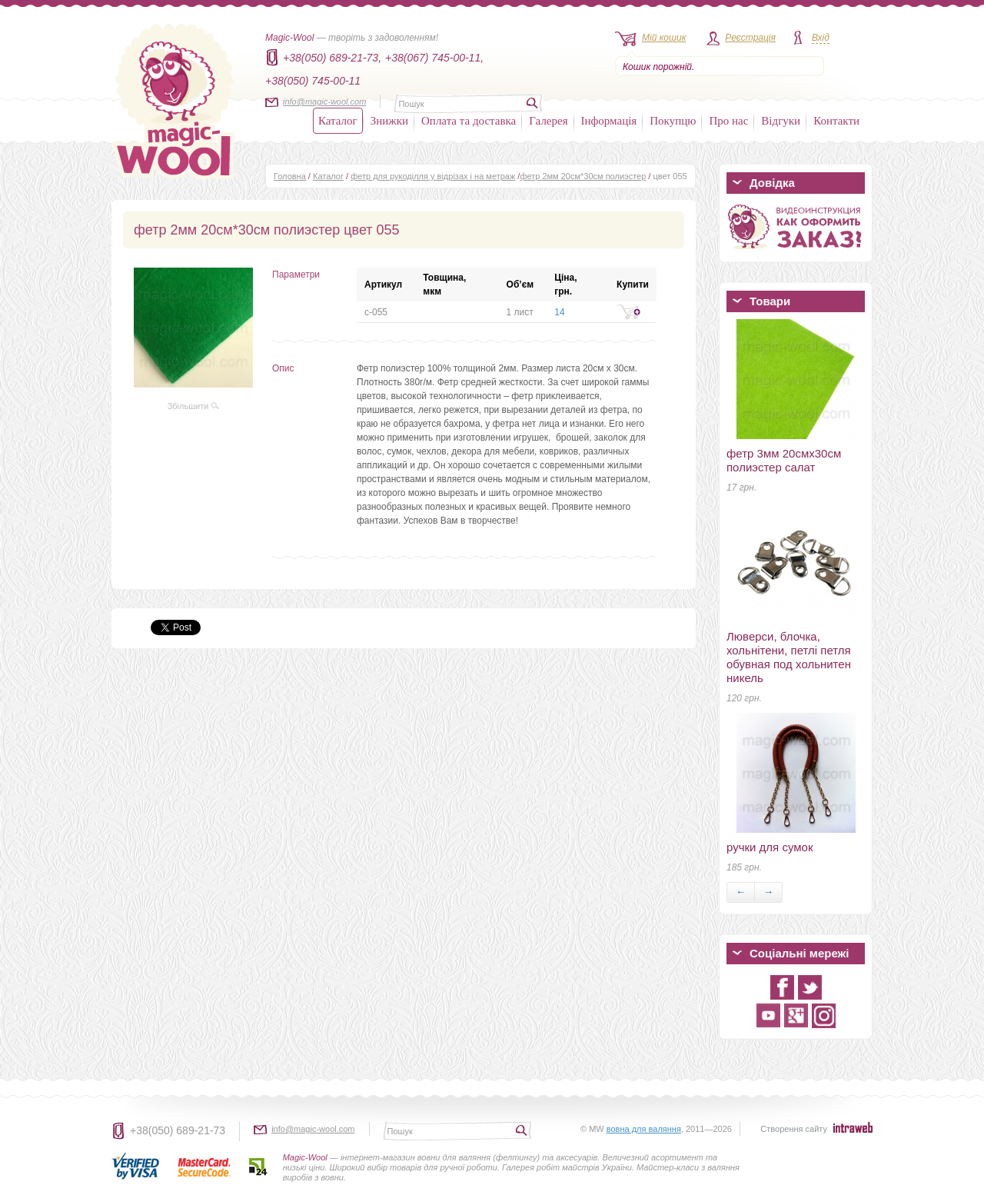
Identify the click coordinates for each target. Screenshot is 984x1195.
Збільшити (194, 406)
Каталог (337, 121)
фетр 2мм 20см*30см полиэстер (583, 176)
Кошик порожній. (658, 67)
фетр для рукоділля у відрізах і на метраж (433, 176)
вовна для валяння (644, 1128)
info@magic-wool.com (324, 101)
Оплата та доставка (468, 121)
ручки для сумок (769, 847)
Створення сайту (793, 1128)
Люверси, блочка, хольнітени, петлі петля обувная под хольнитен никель (788, 657)
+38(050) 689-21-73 (177, 1130)
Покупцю (673, 121)
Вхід (820, 37)
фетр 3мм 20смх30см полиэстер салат (783, 460)
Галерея (548, 121)
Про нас (728, 121)
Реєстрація (750, 37)
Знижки (389, 121)
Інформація (609, 121)
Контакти (836, 121)
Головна (290, 176)
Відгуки (780, 121)
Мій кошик (664, 37)
